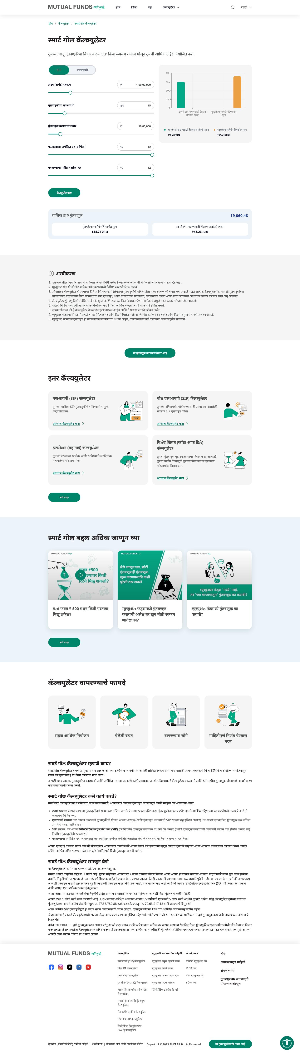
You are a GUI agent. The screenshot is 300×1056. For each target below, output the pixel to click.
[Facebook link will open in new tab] (51, 967)
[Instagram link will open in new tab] (60, 967)
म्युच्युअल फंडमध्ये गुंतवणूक (165, 975)
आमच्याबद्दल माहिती (233, 962)
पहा (150, 7)
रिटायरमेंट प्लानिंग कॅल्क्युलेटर (132, 1012)
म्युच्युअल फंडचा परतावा (163, 982)
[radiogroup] (72, 70)
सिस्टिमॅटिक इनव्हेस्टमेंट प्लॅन (165, 989)
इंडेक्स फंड (191, 982)
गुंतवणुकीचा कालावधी (61, 105)
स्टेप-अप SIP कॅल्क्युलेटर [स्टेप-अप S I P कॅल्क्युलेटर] (130, 1019)
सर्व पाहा (64, 497)
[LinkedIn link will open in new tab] (79, 967)
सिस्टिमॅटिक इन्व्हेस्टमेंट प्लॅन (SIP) (98, 829)
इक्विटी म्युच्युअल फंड (196, 961)
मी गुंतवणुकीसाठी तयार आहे (230, 1044)
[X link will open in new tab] (70, 967)
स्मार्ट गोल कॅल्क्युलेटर (85, 23)
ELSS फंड (191, 968)
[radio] (59, 70)
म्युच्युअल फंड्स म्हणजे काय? (166, 961)
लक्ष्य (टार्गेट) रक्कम (59, 84)
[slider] (70, 93)
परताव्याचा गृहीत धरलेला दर (64, 167)
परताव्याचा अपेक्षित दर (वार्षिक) (67, 147)
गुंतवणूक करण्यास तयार (62, 126)
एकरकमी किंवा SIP (204, 770)
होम (118, 7)
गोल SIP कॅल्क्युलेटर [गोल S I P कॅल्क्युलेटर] (128, 968)
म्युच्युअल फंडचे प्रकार (162, 968)
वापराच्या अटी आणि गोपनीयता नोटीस (124, 1044)
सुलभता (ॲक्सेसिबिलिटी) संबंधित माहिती (68, 1044)
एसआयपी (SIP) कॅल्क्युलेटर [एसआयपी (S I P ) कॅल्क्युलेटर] (131, 961)
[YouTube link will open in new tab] (88, 967)
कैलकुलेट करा (64, 193)
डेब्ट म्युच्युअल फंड (195, 975)
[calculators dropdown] (178, 7)
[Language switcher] (250, 7)
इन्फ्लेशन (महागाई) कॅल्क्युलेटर (132, 982)
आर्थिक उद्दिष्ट (200, 811)
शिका (134, 7)
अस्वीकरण (97, 1044)
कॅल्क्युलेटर (169, 7)
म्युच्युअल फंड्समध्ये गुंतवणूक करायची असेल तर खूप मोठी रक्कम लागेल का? (148, 614)
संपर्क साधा (227, 970)
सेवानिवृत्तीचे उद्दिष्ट (94, 893)
